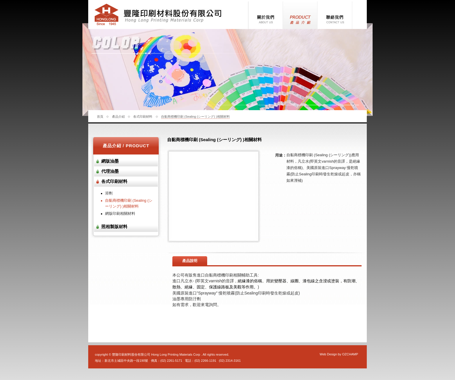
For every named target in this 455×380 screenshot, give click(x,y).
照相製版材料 (114, 226)
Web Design (328, 354)
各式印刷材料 (142, 116)
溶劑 (109, 193)
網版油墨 (110, 161)
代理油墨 (110, 171)
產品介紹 (118, 116)
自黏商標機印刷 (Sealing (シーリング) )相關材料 (195, 116)
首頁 (100, 116)
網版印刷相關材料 (120, 213)
